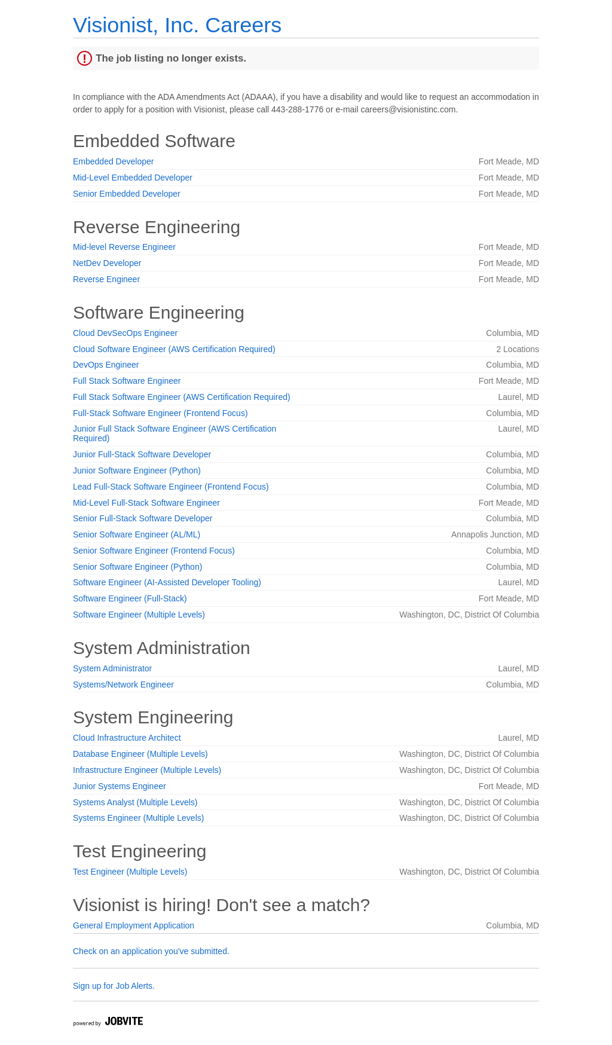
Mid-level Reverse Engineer (124, 247)
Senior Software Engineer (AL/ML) (136, 534)
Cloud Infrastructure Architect (127, 737)
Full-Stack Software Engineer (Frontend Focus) (160, 413)
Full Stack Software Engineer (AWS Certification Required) (181, 397)
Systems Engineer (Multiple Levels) (138, 818)
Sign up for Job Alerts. (114, 986)
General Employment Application (133, 925)
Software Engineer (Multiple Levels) (139, 614)
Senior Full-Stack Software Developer (142, 518)
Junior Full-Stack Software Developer (142, 454)
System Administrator (112, 668)
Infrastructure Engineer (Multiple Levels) (147, 770)
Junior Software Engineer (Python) (137, 470)
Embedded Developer (113, 161)
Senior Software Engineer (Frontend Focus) (154, 550)
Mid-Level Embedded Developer (132, 177)
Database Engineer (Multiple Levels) (140, 754)
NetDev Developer (107, 263)
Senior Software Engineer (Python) (137, 567)
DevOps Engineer (106, 364)
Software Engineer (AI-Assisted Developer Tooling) (167, 582)
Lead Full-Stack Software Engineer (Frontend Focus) (171, 486)
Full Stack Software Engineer (127, 381)
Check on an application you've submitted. (151, 951)
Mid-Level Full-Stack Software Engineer (146, 503)
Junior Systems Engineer (119, 786)
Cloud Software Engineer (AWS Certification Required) (174, 349)
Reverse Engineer (106, 279)
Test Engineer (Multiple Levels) (130, 871)
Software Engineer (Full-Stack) (130, 598)
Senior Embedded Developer (126, 193)
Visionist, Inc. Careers (177, 25)
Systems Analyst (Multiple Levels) (135, 802)
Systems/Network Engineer (123, 684)
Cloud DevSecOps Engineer (125, 333)
